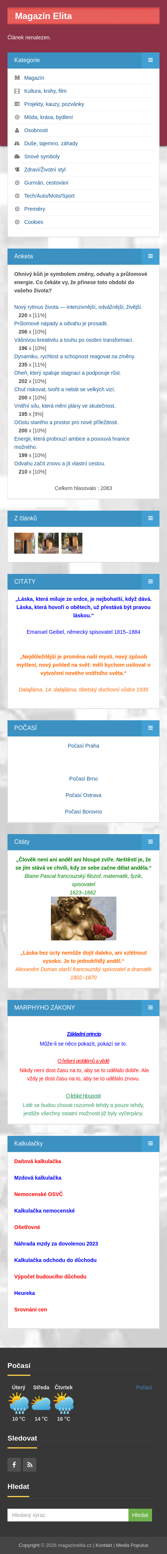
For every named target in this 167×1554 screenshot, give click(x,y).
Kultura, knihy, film (45, 91)
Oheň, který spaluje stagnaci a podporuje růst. (67, 373)
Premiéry (34, 209)
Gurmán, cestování (46, 183)
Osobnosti (36, 130)
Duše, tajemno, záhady (51, 143)
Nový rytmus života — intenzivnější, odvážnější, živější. (78, 307)
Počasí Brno (83, 779)
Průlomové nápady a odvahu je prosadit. (61, 323)
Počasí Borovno (83, 812)
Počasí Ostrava (83, 795)
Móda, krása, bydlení (48, 117)
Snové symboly (42, 156)
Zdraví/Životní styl (45, 170)
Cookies (33, 222)
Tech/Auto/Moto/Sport (49, 196)
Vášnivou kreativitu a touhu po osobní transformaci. (73, 340)
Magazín (34, 78)
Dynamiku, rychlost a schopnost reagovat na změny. (74, 356)
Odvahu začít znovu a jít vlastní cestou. (60, 463)
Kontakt (103, 1545)
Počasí (144, 1387)
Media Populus (132, 1545)
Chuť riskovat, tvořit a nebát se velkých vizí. (64, 389)
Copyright (29, 1545)
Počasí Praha (83, 746)
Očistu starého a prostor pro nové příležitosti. (66, 422)
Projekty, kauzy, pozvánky (54, 104)
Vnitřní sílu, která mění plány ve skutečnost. (65, 406)
